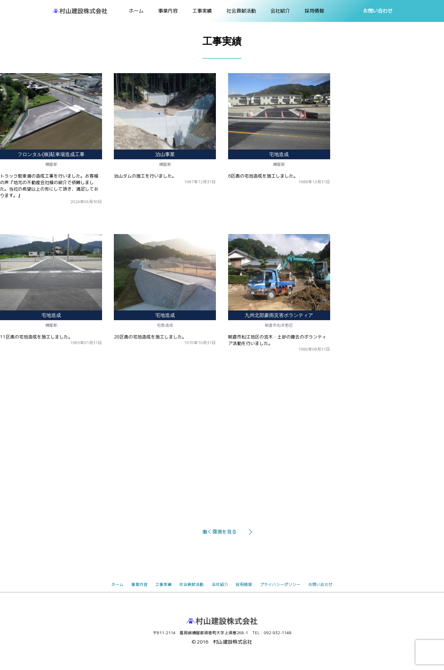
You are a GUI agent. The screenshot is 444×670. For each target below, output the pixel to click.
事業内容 (168, 10)
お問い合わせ (377, 10)
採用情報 (314, 10)
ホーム (136, 10)
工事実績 (202, 10)
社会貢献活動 (241, 10)
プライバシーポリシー (280, 584)
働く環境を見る (219, 531)
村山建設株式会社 (232, 641)
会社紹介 (280, 10)
